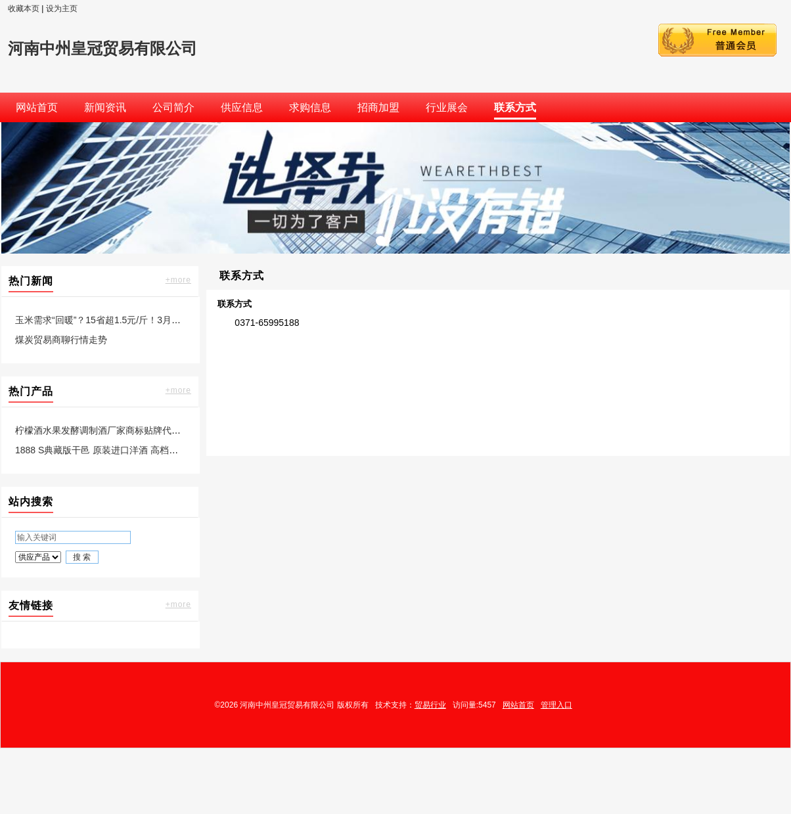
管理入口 (556, 705)
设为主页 (62, 8)
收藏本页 (23, 8)
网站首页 (518, 705)
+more (178, 279)
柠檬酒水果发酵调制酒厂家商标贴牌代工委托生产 (116, 430)
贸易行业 (430, 705)
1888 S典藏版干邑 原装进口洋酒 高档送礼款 (105, 450)
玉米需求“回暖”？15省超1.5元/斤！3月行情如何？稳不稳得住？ (144, 320)
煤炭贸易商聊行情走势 (61, 339)
